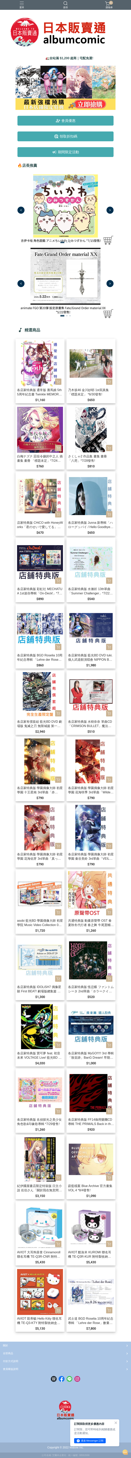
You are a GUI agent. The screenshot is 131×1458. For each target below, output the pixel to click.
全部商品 (8, 1353)
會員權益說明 (10, 1369)
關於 (5, 1345)
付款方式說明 (10, 1361)
